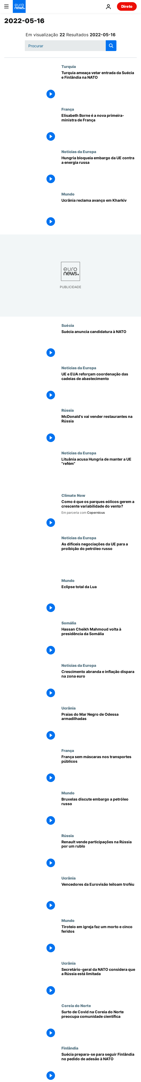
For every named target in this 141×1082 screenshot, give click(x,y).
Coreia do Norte (76, 1005)
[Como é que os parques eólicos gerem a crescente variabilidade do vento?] (99, 514)
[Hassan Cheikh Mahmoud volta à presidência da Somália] (99, 642)
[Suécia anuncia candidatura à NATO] (99, 344)
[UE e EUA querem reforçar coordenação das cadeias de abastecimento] (99, 386)
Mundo (68, 194)
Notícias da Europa (78, 151)
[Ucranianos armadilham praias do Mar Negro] (99, 727)
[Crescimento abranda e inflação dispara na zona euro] (99, 684)
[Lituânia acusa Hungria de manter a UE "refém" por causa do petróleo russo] (99, 472)
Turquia (68, 66)
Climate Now (73, 495)
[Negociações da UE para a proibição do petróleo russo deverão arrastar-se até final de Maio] (99, 556)
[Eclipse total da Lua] (99, 599)
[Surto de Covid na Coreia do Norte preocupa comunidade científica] (99, 1024)
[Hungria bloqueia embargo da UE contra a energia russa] (99, 170)
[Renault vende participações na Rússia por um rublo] (99, 854)
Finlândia (69, 1048)
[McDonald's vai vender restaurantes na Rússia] (99, 429)
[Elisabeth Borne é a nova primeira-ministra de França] (99, 128)
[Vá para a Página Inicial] (19, 6)
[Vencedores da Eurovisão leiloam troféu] (99, 897)
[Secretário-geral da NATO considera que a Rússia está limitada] (99, 982)
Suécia (67, 325)
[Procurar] (70, 45)
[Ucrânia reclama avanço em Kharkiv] (99, 213)
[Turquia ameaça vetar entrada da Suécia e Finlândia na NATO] (99, 85)
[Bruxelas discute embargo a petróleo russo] (99, 812)
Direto (126, 6)
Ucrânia (68, 708)
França (67, 109)
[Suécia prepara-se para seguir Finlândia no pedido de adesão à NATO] (99, 1067)
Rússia (67, 410)
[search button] (111, 45)
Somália (68, 623)
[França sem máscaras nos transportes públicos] (99, 769)
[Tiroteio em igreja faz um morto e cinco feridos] (99, 939)
